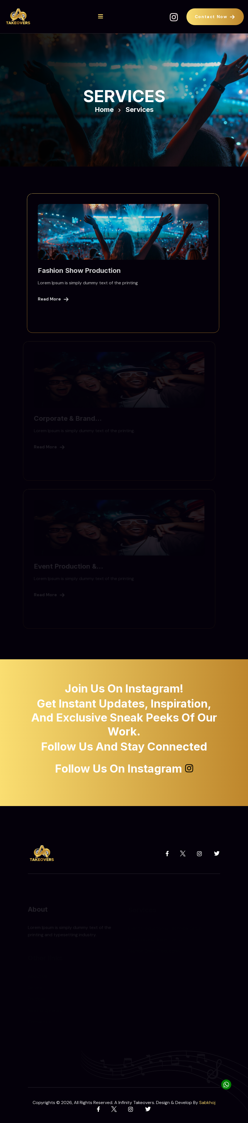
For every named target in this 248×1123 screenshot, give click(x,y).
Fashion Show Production (78, 270)
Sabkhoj (207, 1102)
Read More (52, 299)
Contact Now (215, 17)
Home (104, 109)
